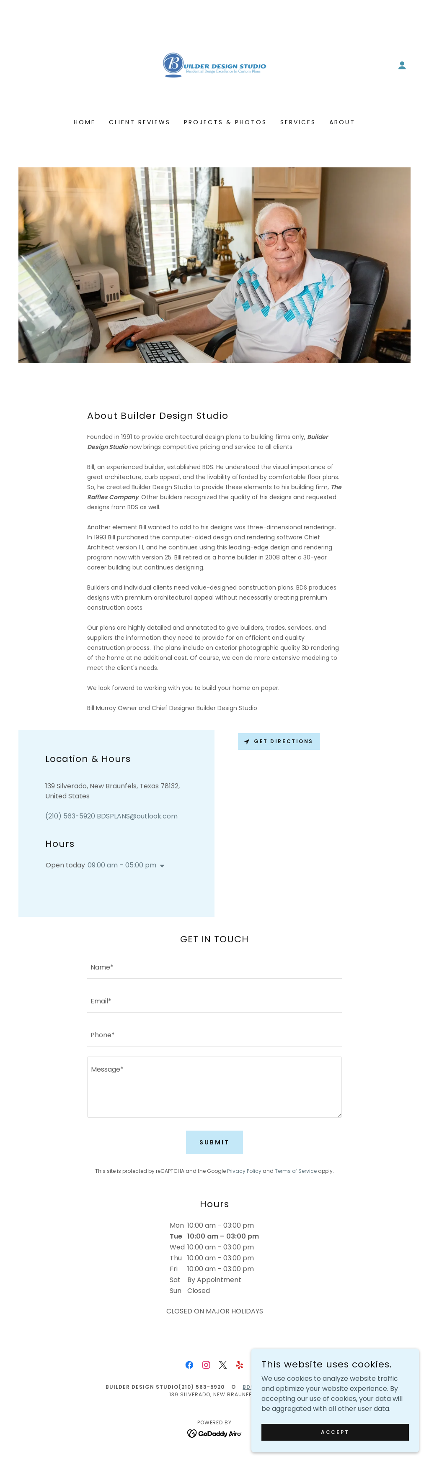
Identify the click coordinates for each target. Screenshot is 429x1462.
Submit (214, 1142)
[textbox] (214, 967)
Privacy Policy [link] (244, 1171)
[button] (402, 65)
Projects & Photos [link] (225, 122)
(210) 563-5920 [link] (70, 816)
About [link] (342, 122)
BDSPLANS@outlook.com (283, 1386)
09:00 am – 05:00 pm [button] (122, 865)
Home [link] (85, 122)
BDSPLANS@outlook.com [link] (137, 816)
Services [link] (298, 122)
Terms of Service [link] (296, 1171)
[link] (214, 64)
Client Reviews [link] (140, 122)
